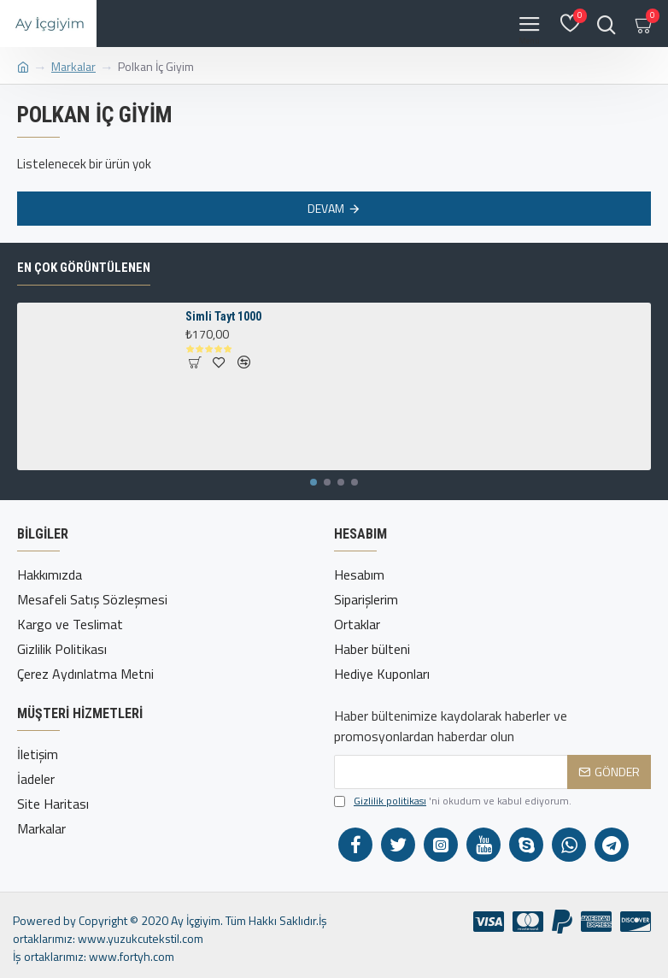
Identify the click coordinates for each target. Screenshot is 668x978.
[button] (313, 482)
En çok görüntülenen (83, 267)
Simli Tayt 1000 (223, 316)
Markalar (73, 66)
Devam (326, 208)
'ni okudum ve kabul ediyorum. (452, 801)
